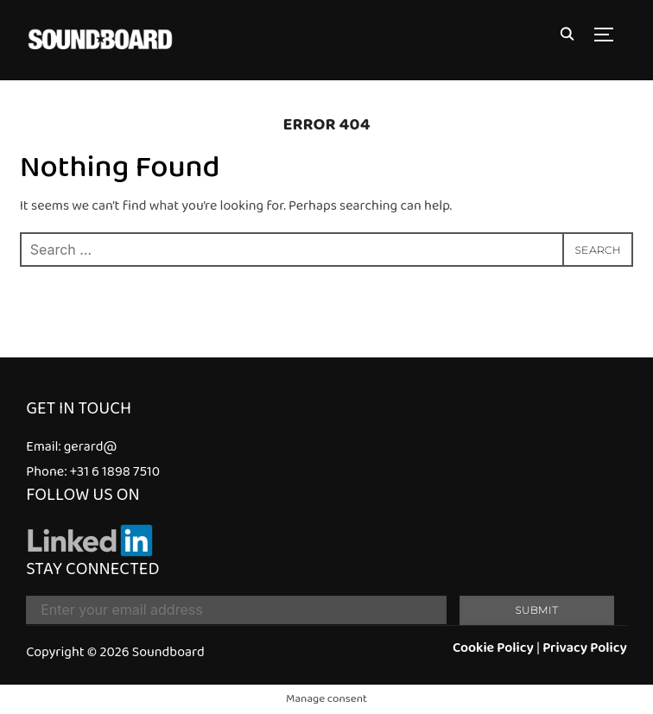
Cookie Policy (493, 648)
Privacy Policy (584, 648)
